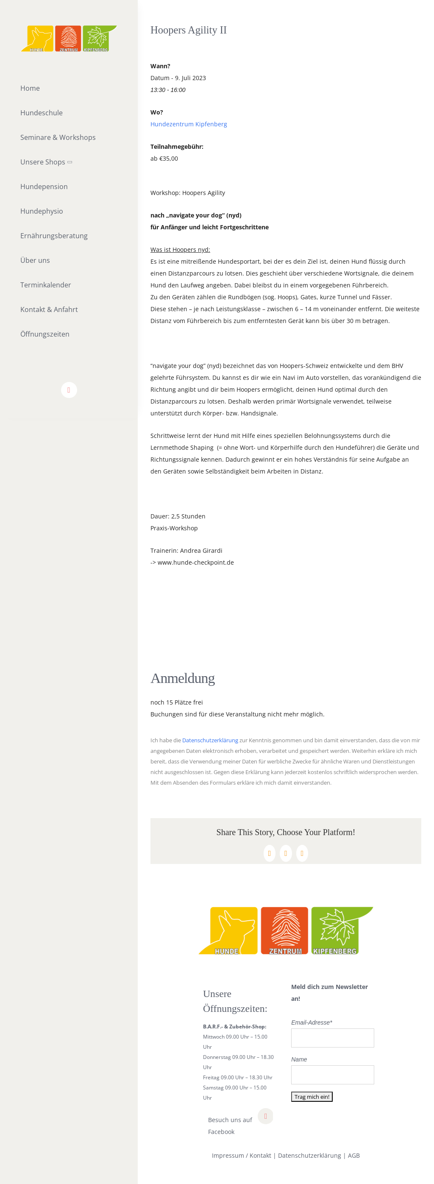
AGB (354, 1155)
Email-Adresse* (311, 1022)
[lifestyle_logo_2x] (68, 28)
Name (299, 1059)
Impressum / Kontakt (241, 1155)
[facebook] (69, 390)
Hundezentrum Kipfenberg (188, 124)
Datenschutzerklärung (210, 740)
